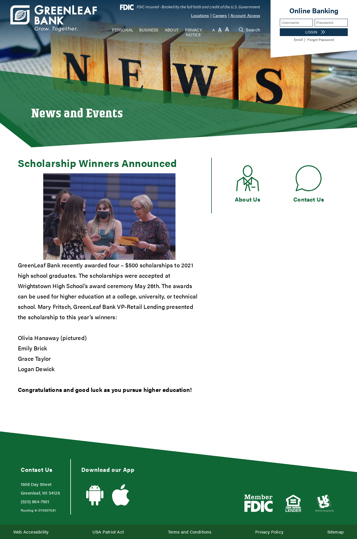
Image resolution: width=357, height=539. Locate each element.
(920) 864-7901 (35, 501)
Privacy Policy (269, 532)
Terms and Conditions (189, 532)
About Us (247, 199)
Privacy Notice (193, 32)
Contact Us (308, 199)
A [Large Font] (227, 29)
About (172, 30)
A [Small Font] (213, 30)
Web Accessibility (30, 532)
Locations (200, 15)
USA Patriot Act (108, 532)
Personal (122, 30)
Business (148, 30)
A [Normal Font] (220, 29)
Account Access (245, 15)
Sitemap (335, 532)
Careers (220, 15)
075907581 (47, 510)
